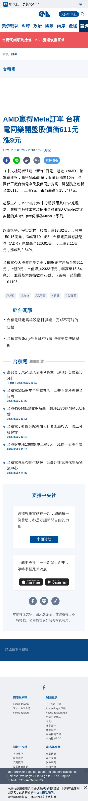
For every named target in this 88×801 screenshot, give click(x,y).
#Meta (25, 295)
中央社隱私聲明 (43, 792)
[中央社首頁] (44, 13)
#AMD (10, 295)
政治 (37, 26)
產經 (73, 26)
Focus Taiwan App (56, 712)
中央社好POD (54, 738)
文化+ (49, 721)
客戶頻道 (51, 758)
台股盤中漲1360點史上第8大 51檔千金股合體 (44, 444)
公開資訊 (18, 762)
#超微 (55, 295)
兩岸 (61, 26)
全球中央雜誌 (53, 717)
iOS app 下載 (53, 704)
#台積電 (71, 295)
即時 (26, 26)
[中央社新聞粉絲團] (44, 688)
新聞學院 (51, 730)
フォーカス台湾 (21, 708)
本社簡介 (18, 753)
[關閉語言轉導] (85, 771)
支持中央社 (69, 14)
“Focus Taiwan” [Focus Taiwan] (30, 780)
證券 (14, 54)
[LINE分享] (16, 160)
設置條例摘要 (20, 766)
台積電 (20, 361)
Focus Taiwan (21, 704)
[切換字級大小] (36, 160)
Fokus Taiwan (21, 712)
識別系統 (18, 758)
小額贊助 (44, 539)
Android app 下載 (56, 708)
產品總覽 (51, 753)
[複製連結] (26, 160)
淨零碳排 (51, 725)
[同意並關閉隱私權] (85, 788)
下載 (79, 4)
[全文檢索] (83, 14)
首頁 (6, 54)
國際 (49, 26)
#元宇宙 (40, 295)
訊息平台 (51, 766)
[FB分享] (6, 160)
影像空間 (51, 762)
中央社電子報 (53, 734)
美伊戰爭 (10, 26)
